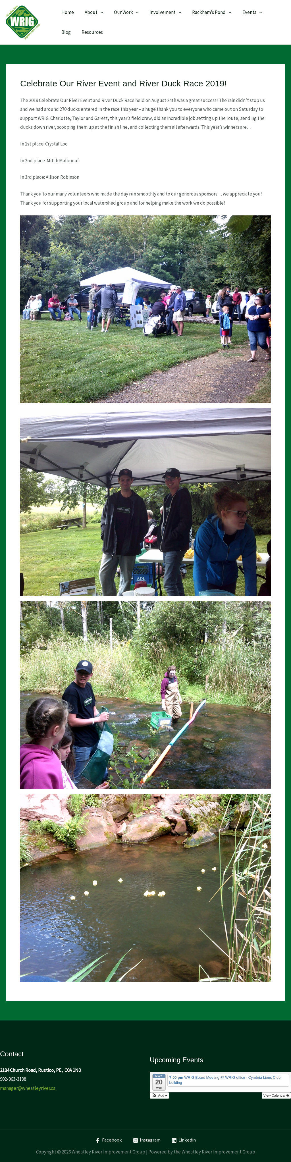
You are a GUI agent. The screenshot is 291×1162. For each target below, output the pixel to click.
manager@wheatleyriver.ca (27, 1088)
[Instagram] (147, 1140)
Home (67, 12)
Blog (270, 12)
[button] (159, 1095)
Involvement (161, 12)
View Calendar (276, 1095)
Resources (71, 32)
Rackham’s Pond (206, 12)
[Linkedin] (183, 1140)
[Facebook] (108, 1140)
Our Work (123, 12)
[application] (98, 12)
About (92, 12)
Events (246, 12)
